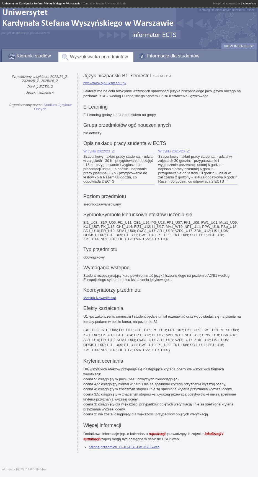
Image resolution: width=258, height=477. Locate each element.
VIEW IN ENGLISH (239, 46)
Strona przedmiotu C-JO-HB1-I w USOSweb (124, 447)
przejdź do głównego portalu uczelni (25, 33)
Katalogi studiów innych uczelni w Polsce (227, 10)
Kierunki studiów (34, 56)
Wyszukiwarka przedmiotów (99, 56)
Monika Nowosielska (99, 298)
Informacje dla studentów (173, 56)
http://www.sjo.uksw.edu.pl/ (104, 83)
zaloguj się (249, 3)
